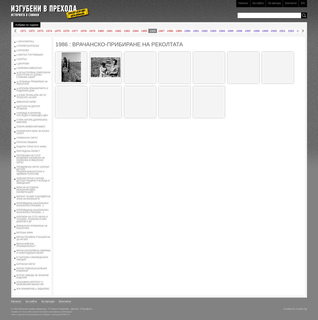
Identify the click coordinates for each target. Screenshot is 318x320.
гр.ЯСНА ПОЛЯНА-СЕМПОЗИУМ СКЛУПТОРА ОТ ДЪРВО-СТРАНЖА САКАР (33, 74)
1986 (153, 31)
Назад (15, 31)
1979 (92, 31)
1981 (109, 31)
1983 (127, 31)
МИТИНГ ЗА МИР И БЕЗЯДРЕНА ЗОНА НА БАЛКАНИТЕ (33, 197)
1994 (222, 31)
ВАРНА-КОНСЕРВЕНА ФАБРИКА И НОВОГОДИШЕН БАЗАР (33, 251)
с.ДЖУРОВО (22, 64)
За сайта (258, 3)
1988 (170, 31)
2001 (282, 31)
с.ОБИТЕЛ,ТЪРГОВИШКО (29, 55)
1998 (256, 31)
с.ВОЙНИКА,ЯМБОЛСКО (29, 68)
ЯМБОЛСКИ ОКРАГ (26, 102)
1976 (66, 31)
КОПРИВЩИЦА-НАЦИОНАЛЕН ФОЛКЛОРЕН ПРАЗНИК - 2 (32, 204)
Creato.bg (301, 308)
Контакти (290, 3)
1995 (231, 31)
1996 (239, 31)
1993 (213, 31)
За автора (274, 3)
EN (303, 3)
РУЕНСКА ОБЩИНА (26, 142)
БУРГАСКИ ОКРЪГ (26, 264)
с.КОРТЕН (21, 59)
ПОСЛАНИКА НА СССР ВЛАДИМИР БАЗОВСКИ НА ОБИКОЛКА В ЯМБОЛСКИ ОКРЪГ (30, 159)
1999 (265, 31)
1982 (118, 31)
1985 (144, 31)
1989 (179, 31)
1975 (58, 31)
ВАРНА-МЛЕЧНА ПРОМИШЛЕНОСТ (26, 245)
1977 (75, 31)
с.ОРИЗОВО (22, 50)
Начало (243, 3)
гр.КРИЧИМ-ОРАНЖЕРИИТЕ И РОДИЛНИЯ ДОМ (32, 89)
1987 (161, 31)
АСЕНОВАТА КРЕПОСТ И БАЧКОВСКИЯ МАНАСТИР (30, 283)
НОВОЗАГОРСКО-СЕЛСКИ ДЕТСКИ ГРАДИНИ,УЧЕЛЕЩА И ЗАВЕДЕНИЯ (33, 180)
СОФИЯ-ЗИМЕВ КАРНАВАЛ (30, 126)
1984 (135, 31)
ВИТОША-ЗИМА (24, 232)
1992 (205, 31)
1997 (248, 31)
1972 (32, 31)
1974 (49, 31)
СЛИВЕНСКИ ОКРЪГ (27, 138)
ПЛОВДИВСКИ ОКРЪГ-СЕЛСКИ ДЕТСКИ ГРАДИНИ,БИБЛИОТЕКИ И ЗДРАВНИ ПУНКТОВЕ (32, 170)
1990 (187, 31)
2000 (274, 31)
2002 (291, 31)
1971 (23, 31)
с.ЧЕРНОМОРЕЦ (25, 41)
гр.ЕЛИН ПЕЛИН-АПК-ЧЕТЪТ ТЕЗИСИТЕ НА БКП (31, 96)
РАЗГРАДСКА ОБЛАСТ (28, 151)
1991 (196, 31)
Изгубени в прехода (48, 9)
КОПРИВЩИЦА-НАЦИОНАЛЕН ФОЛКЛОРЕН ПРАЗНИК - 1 (32, 211)
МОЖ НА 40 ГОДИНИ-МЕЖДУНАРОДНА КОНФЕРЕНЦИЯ (27, 189)
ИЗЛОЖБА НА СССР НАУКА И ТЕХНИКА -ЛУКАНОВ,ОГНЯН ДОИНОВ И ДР (32, 219)
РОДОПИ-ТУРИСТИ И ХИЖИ (31, 147)
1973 (40, 31)
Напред (303, 31)
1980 (101, 31)
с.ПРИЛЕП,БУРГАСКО (27, 46)
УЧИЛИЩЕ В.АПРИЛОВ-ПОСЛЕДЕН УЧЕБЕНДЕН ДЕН (32, 114)
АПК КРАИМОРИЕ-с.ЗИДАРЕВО (32, 289)
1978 (84, 31)
